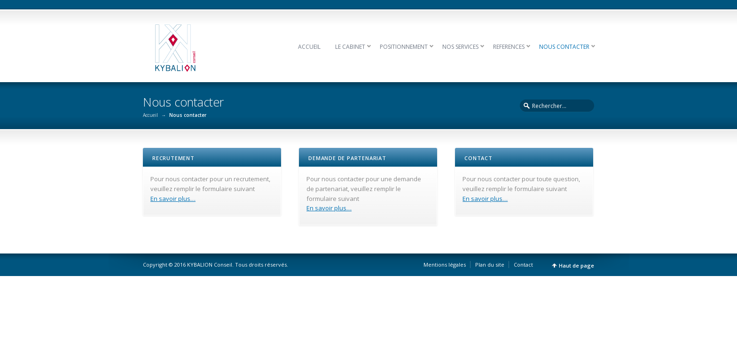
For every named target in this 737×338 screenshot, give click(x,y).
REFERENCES (509, 47)
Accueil (150, 115)
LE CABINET (350, 47)
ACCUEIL (309, 47)
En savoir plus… (173, 198)
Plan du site (489, 264)
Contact (523, 264)
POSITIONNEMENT (404, 47)
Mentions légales (444, 264)
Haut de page (576, 265)
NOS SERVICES (460, 47)
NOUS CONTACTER (564, 47)
